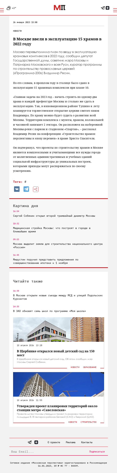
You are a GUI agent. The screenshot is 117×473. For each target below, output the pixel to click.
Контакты (86, 442)
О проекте (54, 442)
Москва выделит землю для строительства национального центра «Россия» (58, 245)
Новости (17, 30)
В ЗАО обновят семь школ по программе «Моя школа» (49, 311)
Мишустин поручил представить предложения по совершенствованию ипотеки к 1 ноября (45, 261)
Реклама (70, 442)
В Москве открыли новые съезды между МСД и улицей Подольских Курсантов (58, 297)
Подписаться (96, 451)
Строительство (88, 422)
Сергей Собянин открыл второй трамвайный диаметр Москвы (54, 215)
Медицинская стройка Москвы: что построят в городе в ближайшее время (51, 229)
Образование (89, 367)
